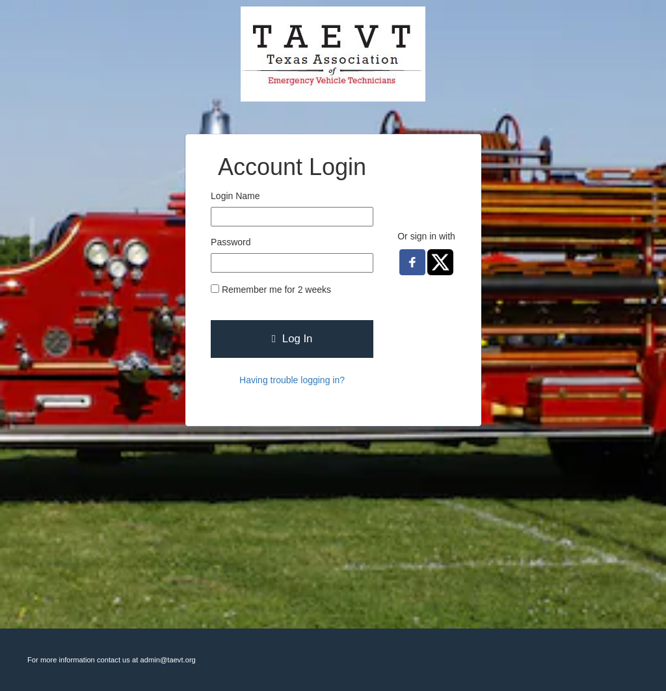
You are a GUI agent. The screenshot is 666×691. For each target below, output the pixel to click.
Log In (292, 338)
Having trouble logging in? (292, 380)
